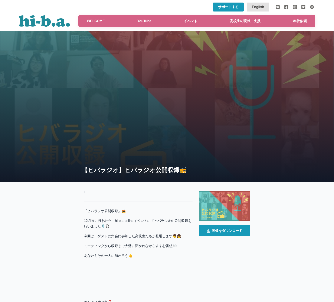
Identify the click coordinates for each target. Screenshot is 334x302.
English (258, 7)
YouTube (144, 21)
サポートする (228, 7)
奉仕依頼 (300, 21)
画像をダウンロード (224, 231)
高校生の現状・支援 (245, 21)
